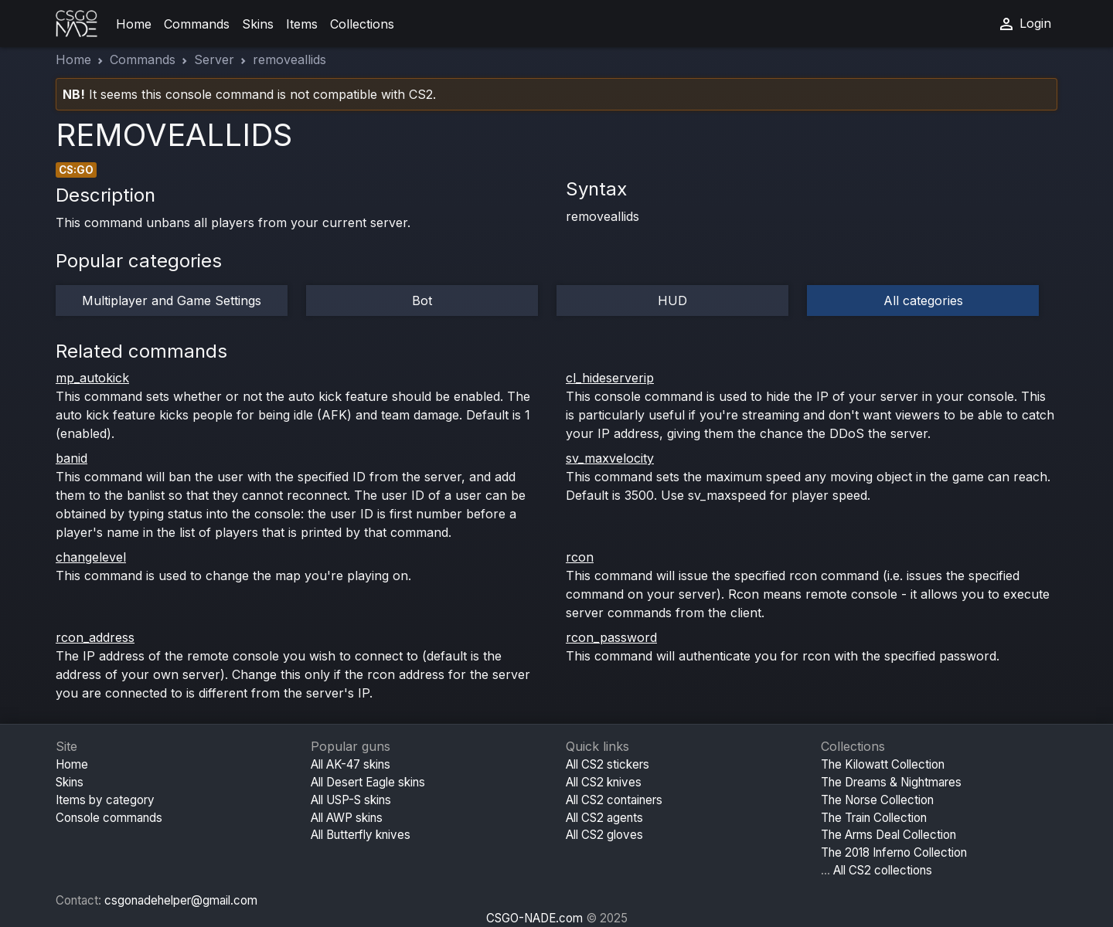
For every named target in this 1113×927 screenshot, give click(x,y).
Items (302, 24)
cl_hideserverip (610, 377)
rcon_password (611, 637)
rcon (580, 557)
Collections (362, 24)
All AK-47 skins (350, 764)
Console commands (109, 817)
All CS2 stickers (607, 764)
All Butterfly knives (360, 834)
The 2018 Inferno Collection (894, 852)
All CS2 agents (604, 817)
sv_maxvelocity (610, 458)
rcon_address (95, 637)
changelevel (91, 557)
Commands (197, 24)
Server (214, 59)
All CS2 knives (604, 782)
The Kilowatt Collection (883, 764)
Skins (258, 24)
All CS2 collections (882, 870)
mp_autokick (92, 377)
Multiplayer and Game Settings (171, 300)
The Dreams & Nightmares (891, 782)
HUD (672, 300)
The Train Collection (874, 817)
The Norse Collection (877, 800)
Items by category (105, 800)
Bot (422, 300)
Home (133, 24)
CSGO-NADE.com (534, 918)
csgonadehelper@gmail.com (180, 900)
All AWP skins (347, 817)
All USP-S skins (351, 800)
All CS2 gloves (604, 834)
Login (1024, 24)
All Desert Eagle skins (368, 782)
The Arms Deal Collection (888, 834)
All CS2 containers (614, 800)
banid (71, 458)
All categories (923, 300)
